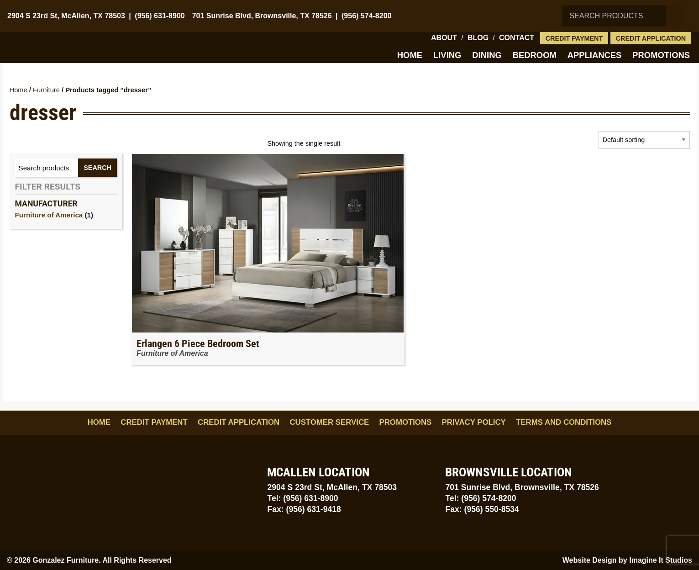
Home (409, 55)
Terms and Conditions (563, 422)
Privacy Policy (474, 422)
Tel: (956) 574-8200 (480, 498)
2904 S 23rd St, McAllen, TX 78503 (66, 16)
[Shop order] (644, 140)
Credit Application (651, 38)
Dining (486, 55)
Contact (516, 38)
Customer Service (329, 422)
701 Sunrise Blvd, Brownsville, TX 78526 (262, 16)
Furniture (46, 90)
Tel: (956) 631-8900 (302, 498)
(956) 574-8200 (366, 16)
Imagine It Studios (660, 560)
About (444, 38)
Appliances (595, 55)
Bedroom (535, 55)
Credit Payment (574, 38)
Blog (478, 38)
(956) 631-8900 (159, 16)
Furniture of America (49, 215)
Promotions (661, 55)
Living (447, 55)
